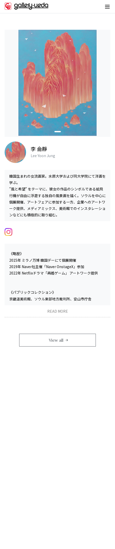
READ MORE (57, 311)
